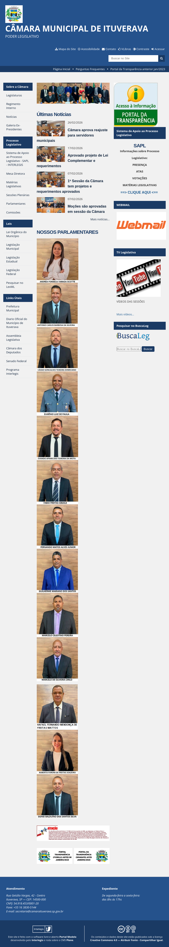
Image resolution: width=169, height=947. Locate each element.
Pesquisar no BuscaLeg (133, 326)
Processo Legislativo (13, 142)
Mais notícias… (100, 219)
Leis (9, 224)
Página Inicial (61, 69)
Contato (111, 49)
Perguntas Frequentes (90, 69)
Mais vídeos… (125, 314)
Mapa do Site (67, 49)
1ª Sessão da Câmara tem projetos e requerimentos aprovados (70, 186)
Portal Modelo (67, 936)
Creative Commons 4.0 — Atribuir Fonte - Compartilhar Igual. (126, 940)
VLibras (126, 49)
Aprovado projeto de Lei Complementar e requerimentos (72, 160)
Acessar (160, 49)
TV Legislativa (126, 252)
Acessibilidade (90, 49)
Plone (69, 940)
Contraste (142, 49)
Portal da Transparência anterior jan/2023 (137, 69)
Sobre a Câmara (17, 87)
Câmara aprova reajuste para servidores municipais (72, 135)
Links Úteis (14, 298)
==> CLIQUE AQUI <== (140, 192)
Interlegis (37, 940)
